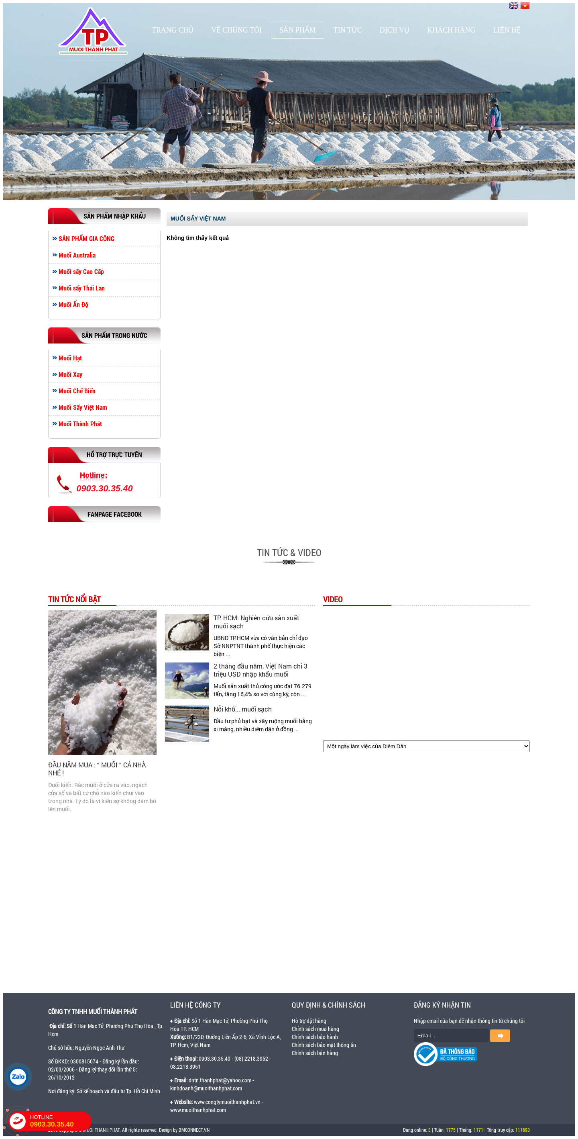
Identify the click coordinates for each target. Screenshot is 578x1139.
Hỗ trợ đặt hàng (309, 1020)
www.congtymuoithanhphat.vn (227, 1102)
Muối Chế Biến (77, 391)
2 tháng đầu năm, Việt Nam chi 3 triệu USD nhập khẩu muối (260, 670)
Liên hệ (507, 30)
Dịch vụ (394, 30)
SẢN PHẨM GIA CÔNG (86, 239)
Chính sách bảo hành (315, 1037)
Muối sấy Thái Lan (82, 288)
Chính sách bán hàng (315, 1053)
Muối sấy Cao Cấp (81, 272)
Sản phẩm (297, 30)
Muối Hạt (70, 358)
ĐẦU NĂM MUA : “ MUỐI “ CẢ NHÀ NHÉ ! (97, 769)
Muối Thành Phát (80, 424)
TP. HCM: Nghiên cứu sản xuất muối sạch (256, 621)
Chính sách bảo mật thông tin (324, 1045)
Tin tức (348, 30)
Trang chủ (173, 30)
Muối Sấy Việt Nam (83, 407)
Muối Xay (70, 374)
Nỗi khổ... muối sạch (243, 709)
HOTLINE (61, 1121)
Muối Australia (77, 255)
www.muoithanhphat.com (198, 1110)
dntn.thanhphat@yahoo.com (220, 1080)
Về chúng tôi (236, 30)
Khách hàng (451, 30)
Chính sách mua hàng (315, 1029)
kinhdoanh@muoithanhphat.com (206, 1088)
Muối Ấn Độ (73, 305)
